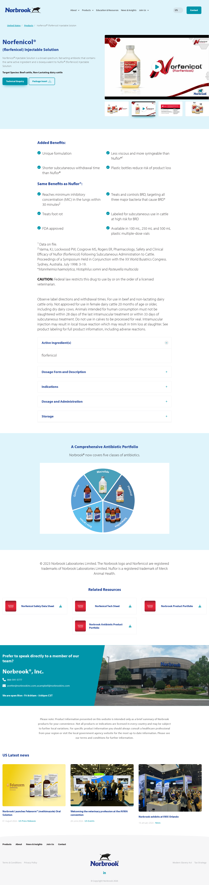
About (73, 10)
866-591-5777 (14, 696)
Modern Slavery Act (182, 862)
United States (14, 25)
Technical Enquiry (15, 81)
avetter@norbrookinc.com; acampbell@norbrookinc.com (38, 702)
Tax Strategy (200, 862)
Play (157, 67)
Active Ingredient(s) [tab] (56, 359)
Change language (180, 10)
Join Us (142, 10)
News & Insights (128, 10)
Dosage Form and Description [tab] (64, 388)
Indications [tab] (50, 403)
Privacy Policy (30, 862)
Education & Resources (107, 10)
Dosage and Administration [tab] (62, 418)
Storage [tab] (48, 432)
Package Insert (41, 81)
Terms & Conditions (12, 862)
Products (86, 10)
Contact (194, 10)
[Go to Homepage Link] (23, 10)
